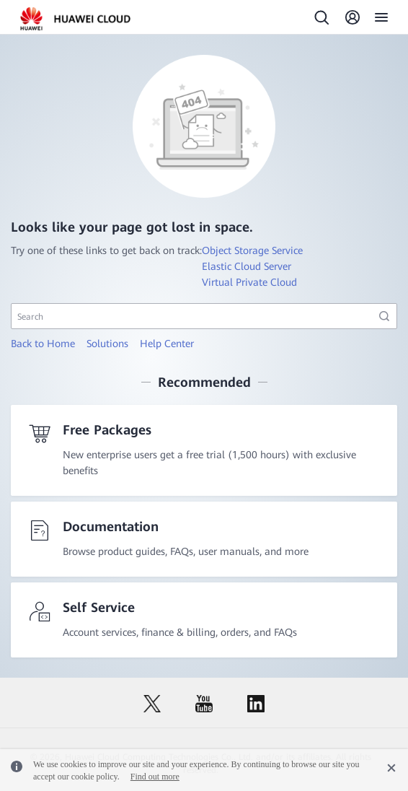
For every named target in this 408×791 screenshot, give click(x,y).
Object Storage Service (252, 250)
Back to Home (43, 343)
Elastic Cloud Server (246, 266)
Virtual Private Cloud (249, 282)
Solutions (107, 343)
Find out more (154, 777)
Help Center (167, 343)
